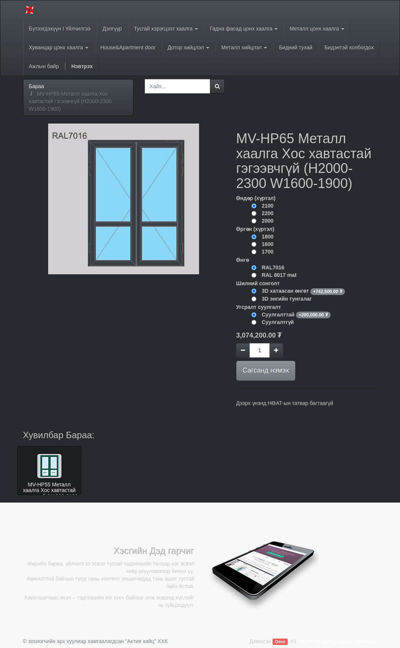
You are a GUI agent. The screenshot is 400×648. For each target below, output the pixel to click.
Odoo (280, 641)
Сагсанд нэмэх (265, 370)
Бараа (36, 86)
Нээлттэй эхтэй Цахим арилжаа (336, 641)
